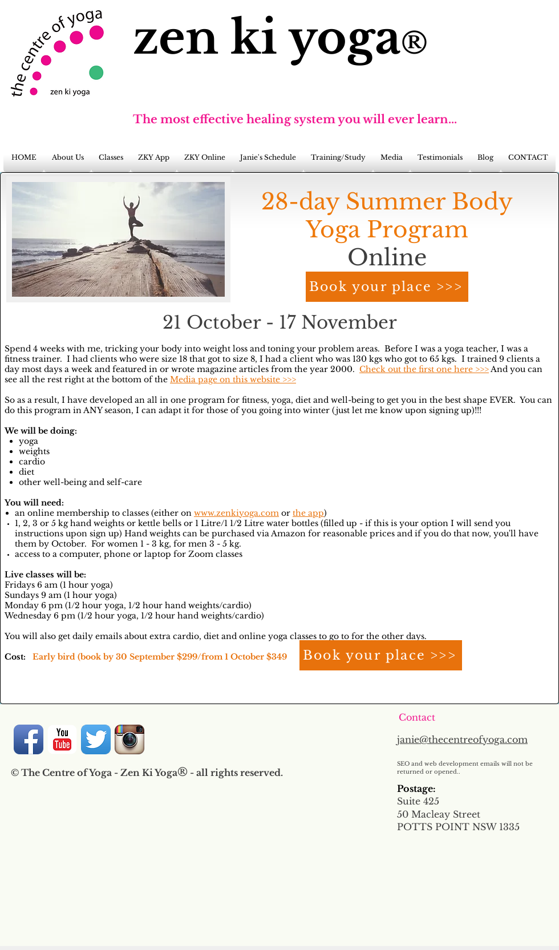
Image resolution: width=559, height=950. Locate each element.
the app (308, 513)
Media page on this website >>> (233, 379)
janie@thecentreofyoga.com (462, 739)
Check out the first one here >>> (424, 369)
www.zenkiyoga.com (236, 513)
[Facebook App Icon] (28, 739)
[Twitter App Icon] (96, 739)
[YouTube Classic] (62, 739)
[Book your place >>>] (387, 287)
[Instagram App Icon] (129, 739)
